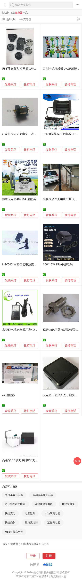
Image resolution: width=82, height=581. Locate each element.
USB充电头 (68, 504)
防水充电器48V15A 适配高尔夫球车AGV (27, 199)
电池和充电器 (31, 543)
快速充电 (10, 513)
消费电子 (15, 543)
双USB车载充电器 (15, 504)
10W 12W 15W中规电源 (58, 264)
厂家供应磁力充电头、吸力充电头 (23, 134)
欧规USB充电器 (44, 504)
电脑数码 (30, 513)
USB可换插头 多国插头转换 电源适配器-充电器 (32, 68)
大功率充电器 (52, 513)
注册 (49, 555)
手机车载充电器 (14, 495)
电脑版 (47, 564)
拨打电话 (29, 84)
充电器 (45, 543)
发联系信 (11, 84)
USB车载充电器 (14, 531)
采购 (77, 461)
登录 (33, 555)
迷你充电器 (53, 522)
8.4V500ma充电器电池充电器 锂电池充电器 (30, 264)
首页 (5, 543)
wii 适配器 (8, 395)
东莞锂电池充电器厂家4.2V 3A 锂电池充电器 (30, 329)
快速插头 (10, 522)
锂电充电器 (31, 522)
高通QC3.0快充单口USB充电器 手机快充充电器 (32, 460)
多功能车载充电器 (43, 495)
